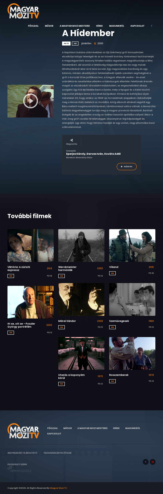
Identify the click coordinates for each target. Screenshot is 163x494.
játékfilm (86, 43)
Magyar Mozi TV (58, 488)
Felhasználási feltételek (57, 452)
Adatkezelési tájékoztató (22, 452)
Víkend (113, 267)
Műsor (49, 25)
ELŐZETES (126, 166)
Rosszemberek (118, 375)
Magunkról (116, 25)
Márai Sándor (67, 321)
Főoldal (33, 25)
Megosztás (71, 142)
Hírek (99, 25)
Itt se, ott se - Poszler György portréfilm (21, 325)
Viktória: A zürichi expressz (18, 268)
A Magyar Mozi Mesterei (75, 25)
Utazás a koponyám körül (71, 376)
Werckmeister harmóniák (67, 268)
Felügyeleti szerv (19, 468)
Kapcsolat (138, 25)
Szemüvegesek (119, 321)
